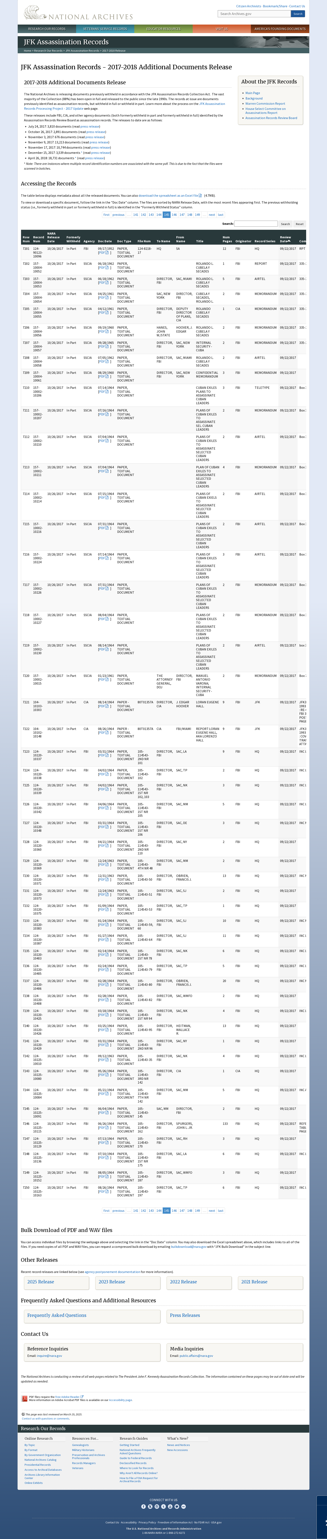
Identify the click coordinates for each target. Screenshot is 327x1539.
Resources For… (85, 1438)
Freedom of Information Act (175, 1522)
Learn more (289, 1531)
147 (182, 215)
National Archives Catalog (41, 1460)
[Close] (322, 1500)
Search (298, 14)
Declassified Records (133, 1463)
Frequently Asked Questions (56, 1315)
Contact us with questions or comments (45, 1418)
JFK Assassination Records (82, 50)
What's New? (177, 1438)
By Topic (30, 1445)
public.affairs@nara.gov (196, 1356)
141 (135, 215)
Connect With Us (163, 1500)
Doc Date (105, 241)
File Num (144, 241)
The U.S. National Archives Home (78, 12)
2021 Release (254, 1281)
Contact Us (297, 6)
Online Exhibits (34, 1483)
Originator (243, 241)
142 (143, 215)
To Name (163, 241)
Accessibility (129, 1522)
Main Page (252, 93)
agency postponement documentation (112, 1272)
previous (118, 215)
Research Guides (134, 1438)
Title (199, 241)
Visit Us (222, 29)
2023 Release (112, 1281)
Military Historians (83, 1450)
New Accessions (177, 1450)
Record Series (265, 241)
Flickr (183, 1506)
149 (197, 215)
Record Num (38, 239)
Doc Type (124, 241)
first (106, 215)
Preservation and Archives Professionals (88, 1456)
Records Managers (84, 1463)
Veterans (77, 1468)
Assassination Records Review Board (271, 118)
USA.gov (216, 1522)
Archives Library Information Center (42, 1476)
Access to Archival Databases (43, 1470)
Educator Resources (163, 29)
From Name (180, 239)
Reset (299, 224)
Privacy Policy (147, 1522)
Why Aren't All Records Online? (139, 1473)
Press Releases (185, 1315)
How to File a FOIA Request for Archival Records (139, 1479)
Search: (228, 223)
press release (89, 126)
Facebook (143, 1506)
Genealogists (80, 1445)
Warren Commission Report (265, 103)
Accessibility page (120, 1400)
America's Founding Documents (280, 29)
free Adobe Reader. (69, 1397)
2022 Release (183, 1281)
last (221, 215)
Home (27, 50)
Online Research (39, 1438)
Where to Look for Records (137, 1468)
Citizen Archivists (248, 6)
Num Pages (227, 239)
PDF (102, 252)
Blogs (176, 1506)
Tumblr (163, 1506)
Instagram (156, 1506)
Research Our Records (46, 29)
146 (174, 215)
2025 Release (40, 1281)
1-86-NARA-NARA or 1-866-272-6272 (163, 1533)
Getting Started (129, 1445)
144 (158, 215)
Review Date (285, 239)
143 (151, 215)
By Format (31, 1450)
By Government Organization (43, 1455)
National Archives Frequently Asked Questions (138, 1451)
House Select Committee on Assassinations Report (265, 111)
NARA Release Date (53, 237)
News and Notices (178, 1445)
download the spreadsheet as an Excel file (168, 195)
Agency (89, 241)
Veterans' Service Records (105, 29)
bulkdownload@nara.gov (188, 1246)
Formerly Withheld (73, 239)
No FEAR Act (201, 1522)
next (212, 215)
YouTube (170, 1506)
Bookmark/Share (275, 6)
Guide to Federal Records (136, 1458)
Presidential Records (38, 1465)
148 (189, 215)
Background (254, 98)
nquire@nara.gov (50, 1356)
